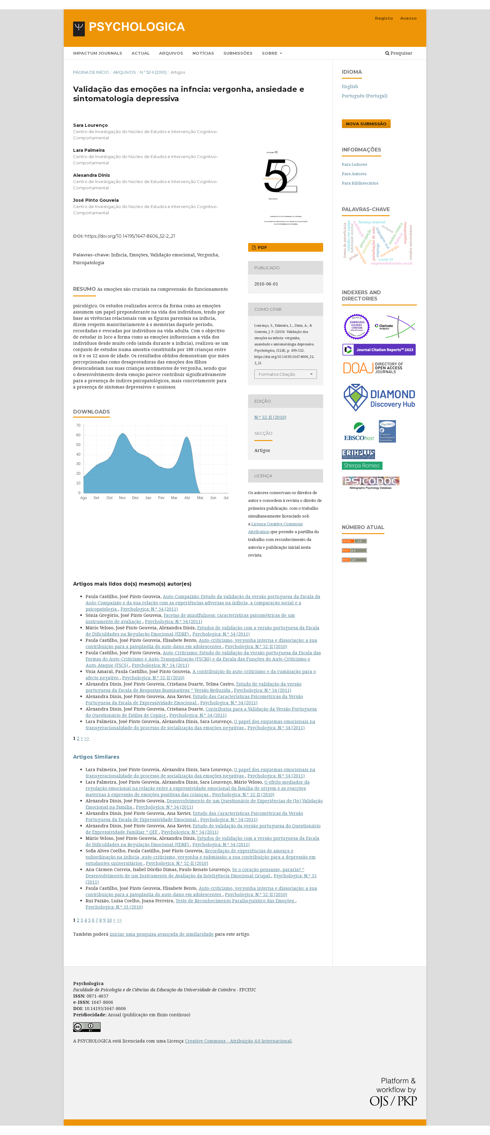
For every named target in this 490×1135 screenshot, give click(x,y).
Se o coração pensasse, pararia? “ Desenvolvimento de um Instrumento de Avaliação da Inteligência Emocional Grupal (195, 872)
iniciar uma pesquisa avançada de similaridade (162, 934)
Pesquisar (398, 53)
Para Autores (354, 173)
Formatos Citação (277, 374)
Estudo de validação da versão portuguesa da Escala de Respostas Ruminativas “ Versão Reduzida (194, 687)
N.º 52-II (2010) (153, 72)
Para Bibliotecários (360, 183)
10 (109, 920)
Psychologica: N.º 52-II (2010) (256, 646)
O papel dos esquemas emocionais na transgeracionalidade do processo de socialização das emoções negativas (200, 724)
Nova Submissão (366, 123)
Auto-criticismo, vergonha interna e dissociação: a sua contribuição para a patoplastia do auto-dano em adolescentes (201, 643)
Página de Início (91, 72)
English (350, 86)
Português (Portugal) (365, 96)
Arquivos (171, 53)
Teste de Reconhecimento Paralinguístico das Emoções (235, 901)
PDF (262, 247)
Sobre (270, 53)
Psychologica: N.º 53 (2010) (114, 907)
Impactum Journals (97, 53)
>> (86, 738)
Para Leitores (354, 164)
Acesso (408, 18)
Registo (384, 18)
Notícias (203, 53)
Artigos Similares (96, 757)
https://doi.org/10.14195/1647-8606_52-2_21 (130, 236)
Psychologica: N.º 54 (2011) (149, 609)
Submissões (237, 53)
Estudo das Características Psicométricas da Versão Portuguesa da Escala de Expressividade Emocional (194, 699)
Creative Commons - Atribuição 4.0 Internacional (238, 1041)
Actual (141, 53)
